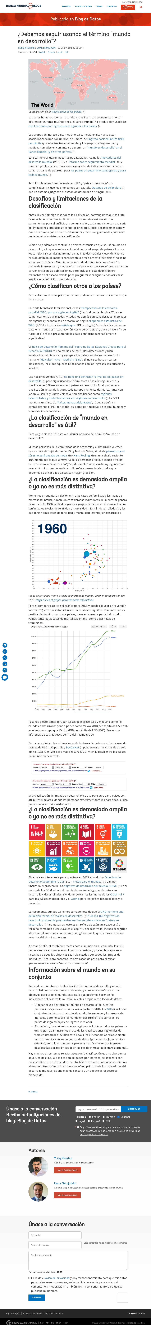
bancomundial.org (132, 2)
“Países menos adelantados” (74, 402)
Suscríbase (134, 1109)
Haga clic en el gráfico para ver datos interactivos (64, 600)
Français (51, 52)
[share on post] (5, 657)
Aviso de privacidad (57, 1278)
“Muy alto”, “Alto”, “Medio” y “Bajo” (61, 359)
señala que (68, 325)
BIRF (42, 1323)
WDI (109, 1009)
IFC (52, 1323)
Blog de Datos (88, 19)
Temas (99, 7)
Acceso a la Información (33, 1313)
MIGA (58, 1323)
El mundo (32, 1091)
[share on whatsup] (5, 670)
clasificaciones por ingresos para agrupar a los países (62, 126)
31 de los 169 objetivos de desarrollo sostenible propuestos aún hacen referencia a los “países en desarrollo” (73, 920)
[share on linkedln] (5, 664)
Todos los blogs (83, 7)
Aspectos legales (13, 1313)
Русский (95, 1121)
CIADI (65, 1323)
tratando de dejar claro (106, 187)
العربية (60, 52)
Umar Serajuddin (46, 48)
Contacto (111, 7)
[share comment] (4, 677)
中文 (67, 52)
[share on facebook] (5, 651)
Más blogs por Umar (67, 1195)
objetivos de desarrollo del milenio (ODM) (90, 886)
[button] (141, 7)
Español (33, 52)
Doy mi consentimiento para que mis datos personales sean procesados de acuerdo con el (110, 1131)
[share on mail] (5, 645)
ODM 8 (75, 899)
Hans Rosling (81, 455)
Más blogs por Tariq (67, 1170)
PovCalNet (73, 747)
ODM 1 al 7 (117, 894)
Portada (66, 7)
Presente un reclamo (136, 1313)
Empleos (49, 1313)
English (42, 52)
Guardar (36, 1298)
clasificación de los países (66, 111)
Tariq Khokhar (26, 48)
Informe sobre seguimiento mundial (92, 162)
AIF (47, 1323)
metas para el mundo (86, 881)
